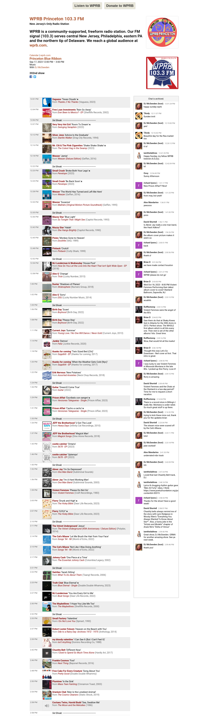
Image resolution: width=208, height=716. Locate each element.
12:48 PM (34, 248)
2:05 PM (33, 500)
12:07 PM (34, 124)
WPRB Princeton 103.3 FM (57, 18)
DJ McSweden (42, 67)
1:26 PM (33, 387)
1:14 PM (33, 341)
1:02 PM (33, 294)
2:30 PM (33, 603)
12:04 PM (34, 109)
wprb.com (38, 45)
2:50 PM (33, 681)
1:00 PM (33, 284)
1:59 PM (33, 490)
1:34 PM (33, 423)
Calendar (34, 55)
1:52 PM (33, 469)
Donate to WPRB (120, 6)
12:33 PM (34, 202)
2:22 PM (33, 572)
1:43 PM (33, 444)
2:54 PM (33, 692)
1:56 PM (33, 479)
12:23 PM (34, 170)
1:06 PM (33, 309)
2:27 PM (33, 593)
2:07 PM (33, 511)
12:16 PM (34, 145)
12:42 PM (34, 227)
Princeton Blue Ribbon (46, 58)
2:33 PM (33, 618)
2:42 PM (33, 650)
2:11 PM (33, 525)
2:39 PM (33, 639)
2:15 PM (33, 547)
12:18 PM (34, 156)
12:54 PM (34, 263)
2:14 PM (33, 536)
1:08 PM (33, 319)
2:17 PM (33, 557)
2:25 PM (33, 582)
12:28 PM (34, 191)
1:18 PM (33, 351)
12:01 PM (34, 99)
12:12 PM (34, 135)
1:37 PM (33, 433)
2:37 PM (33, 629)
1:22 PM (33, 372)
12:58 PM (34, 273)
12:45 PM (34, 237)
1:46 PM (33, 454)
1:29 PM (33, 397)
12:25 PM (34, 181)
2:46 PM (33, 660)
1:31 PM (33, 408)
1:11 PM (33, 330)
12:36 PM (34, 217)
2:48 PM (33, 670)
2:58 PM (33, 702)
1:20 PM (33, 362)
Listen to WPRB (87, 6)
